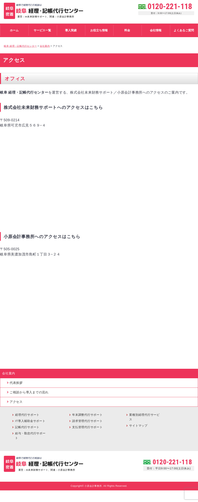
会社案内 (8, 373)
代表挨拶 (16, 382)
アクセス (16, 401)
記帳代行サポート (27, 427)
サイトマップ (138, 425)
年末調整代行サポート (87, 414)
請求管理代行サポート (87, 421)
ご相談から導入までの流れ (29, 392)
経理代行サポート (27, 414)
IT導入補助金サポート (30, 421)
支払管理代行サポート (87, 427)
